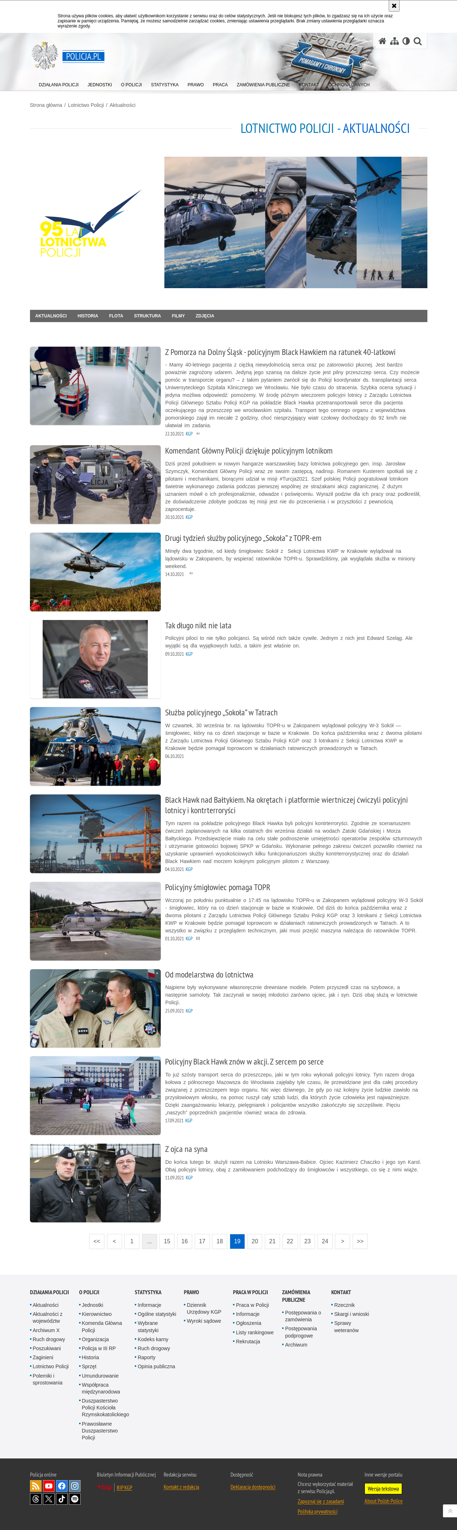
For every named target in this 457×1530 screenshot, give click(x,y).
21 (272, 1241)
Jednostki (92, 1305)
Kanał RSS (36, 1486)
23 (307, 1241)
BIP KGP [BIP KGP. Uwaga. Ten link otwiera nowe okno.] (124, 1487)
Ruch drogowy (49, 1339)
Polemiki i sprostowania (48, 1379)
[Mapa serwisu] (394, 40)
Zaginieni (43, 1357)
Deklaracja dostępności (252, 1486)
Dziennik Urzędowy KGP (204, 1308)
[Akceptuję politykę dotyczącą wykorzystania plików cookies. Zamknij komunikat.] (394, 6)
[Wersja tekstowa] (406, 40)
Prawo (191, 1292)
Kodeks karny (153, 1339)
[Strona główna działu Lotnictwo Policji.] (94, 222)
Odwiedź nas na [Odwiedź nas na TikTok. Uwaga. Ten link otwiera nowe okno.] (62, 1499)
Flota (116, 315)
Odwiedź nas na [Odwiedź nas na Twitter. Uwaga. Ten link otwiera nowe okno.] (49, 1499)
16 (184, 1241)
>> (358, 1239)
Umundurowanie (100, 1376)
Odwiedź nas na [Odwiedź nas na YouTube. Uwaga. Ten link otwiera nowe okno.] (49, 1486)
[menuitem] (59, 83)
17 (202, 1241)
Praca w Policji (250, 1292)
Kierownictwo (97, 1314)
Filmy (178, 315)
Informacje (149, 1305)
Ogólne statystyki (157, 1314)
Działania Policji (49, 1292)
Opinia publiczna (156, 1366)
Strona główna (46, 105)
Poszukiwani (47, 1348)
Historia (88, 315)
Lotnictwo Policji (86, 105)
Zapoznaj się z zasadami (321, 1501)
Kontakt (341, 1292)
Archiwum (296, 1345)
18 (219, 1241)
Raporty (146, 1357)
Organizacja (95, 1339)
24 (325, 1241)
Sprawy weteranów (346, 1326)
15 (167, 1241)
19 (237, 1241)
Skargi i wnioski (351, 1314)
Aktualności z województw (47, 1317)
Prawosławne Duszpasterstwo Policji (100, 1430)
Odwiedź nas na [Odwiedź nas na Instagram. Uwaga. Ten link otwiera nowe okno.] (75, 1486)
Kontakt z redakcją (181, 1486)
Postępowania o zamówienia (303, 1316)
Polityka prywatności (317, 1511)
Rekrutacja (248, 1341)
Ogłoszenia (248, 1323)
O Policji (89, 1292)
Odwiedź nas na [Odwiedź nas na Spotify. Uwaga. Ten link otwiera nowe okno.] (75, 1499)
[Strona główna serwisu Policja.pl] (383, 40)
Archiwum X (46, 1330)
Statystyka (148, 1292)
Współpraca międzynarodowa (101, 1388)
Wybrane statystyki (148, 1326)
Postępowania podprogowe (301, 1332)
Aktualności (122, 105)
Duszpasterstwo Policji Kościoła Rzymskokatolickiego (105, 1407)
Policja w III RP (99, 1348)
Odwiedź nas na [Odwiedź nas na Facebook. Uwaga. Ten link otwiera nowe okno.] (62, 1486)
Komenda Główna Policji (102, 1326)
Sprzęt (89, 1366)
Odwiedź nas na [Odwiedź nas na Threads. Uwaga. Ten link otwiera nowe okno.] (36, 1499)
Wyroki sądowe (204, 1321)
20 (254, 1241)
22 (290, 1241)
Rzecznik (344, 1305)
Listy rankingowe (254, 1332)
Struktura (147, 315)
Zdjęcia (205, 315)
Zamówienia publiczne (296, 1296)
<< (94, 1239)
